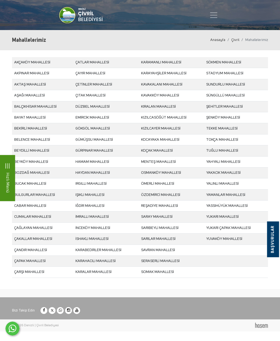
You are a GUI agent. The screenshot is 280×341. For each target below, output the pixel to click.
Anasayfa (217, 40)
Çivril (235, 40)
